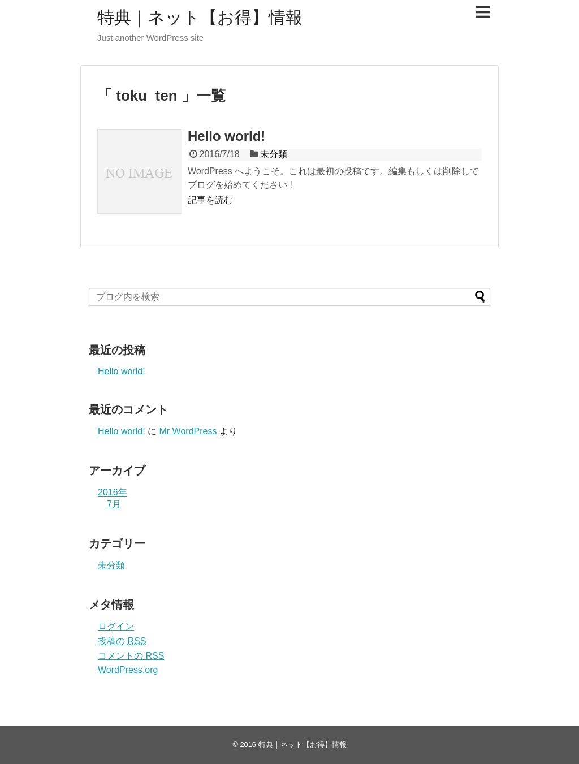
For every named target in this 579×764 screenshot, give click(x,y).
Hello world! (226, 136)
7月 (114, 504)
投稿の (122, 641)
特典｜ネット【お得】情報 (200, 17)
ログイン (116, 626)
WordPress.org (128, 670)
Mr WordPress (188, 431)
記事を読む (210, 200)
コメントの (131, 656)
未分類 (273, 154)
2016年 (112, 492)
